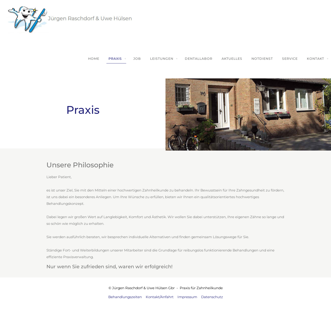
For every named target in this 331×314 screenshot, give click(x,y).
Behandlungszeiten (125, 297)
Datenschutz (212, 297)
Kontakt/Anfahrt (160, 297)
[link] (125, 58)
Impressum (187, 297)
